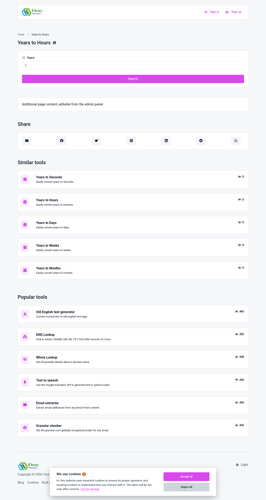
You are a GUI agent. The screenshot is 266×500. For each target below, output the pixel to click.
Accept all (186, 476)
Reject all (186, 487)
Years (28, 58)
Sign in (211, 12)
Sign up (233, 12)
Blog (21, 482)
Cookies (33, 482)
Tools (21, 34)
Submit (133, 79)
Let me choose (90, 489)
